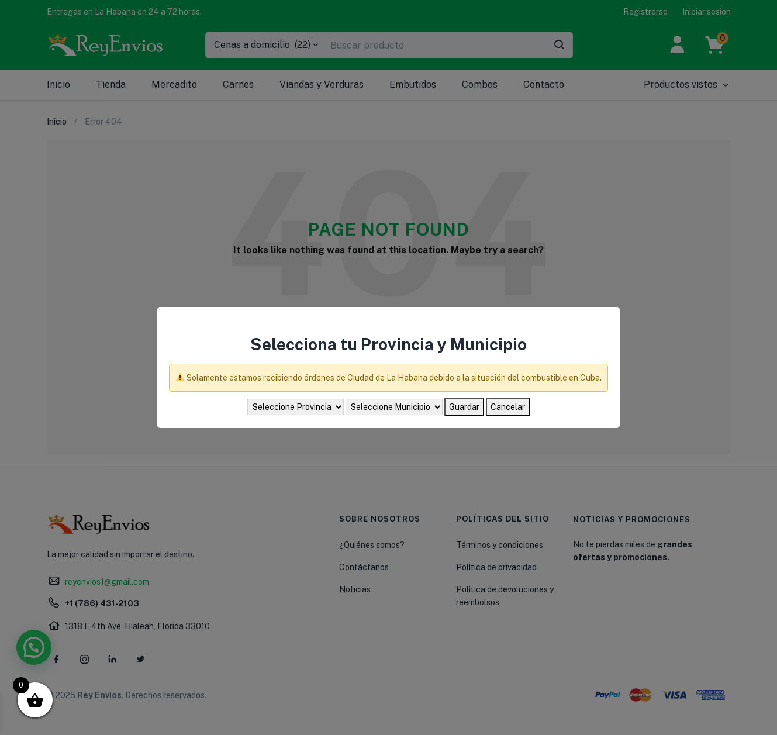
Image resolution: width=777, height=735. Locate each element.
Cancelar (508, 407)
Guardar (464, 407)
